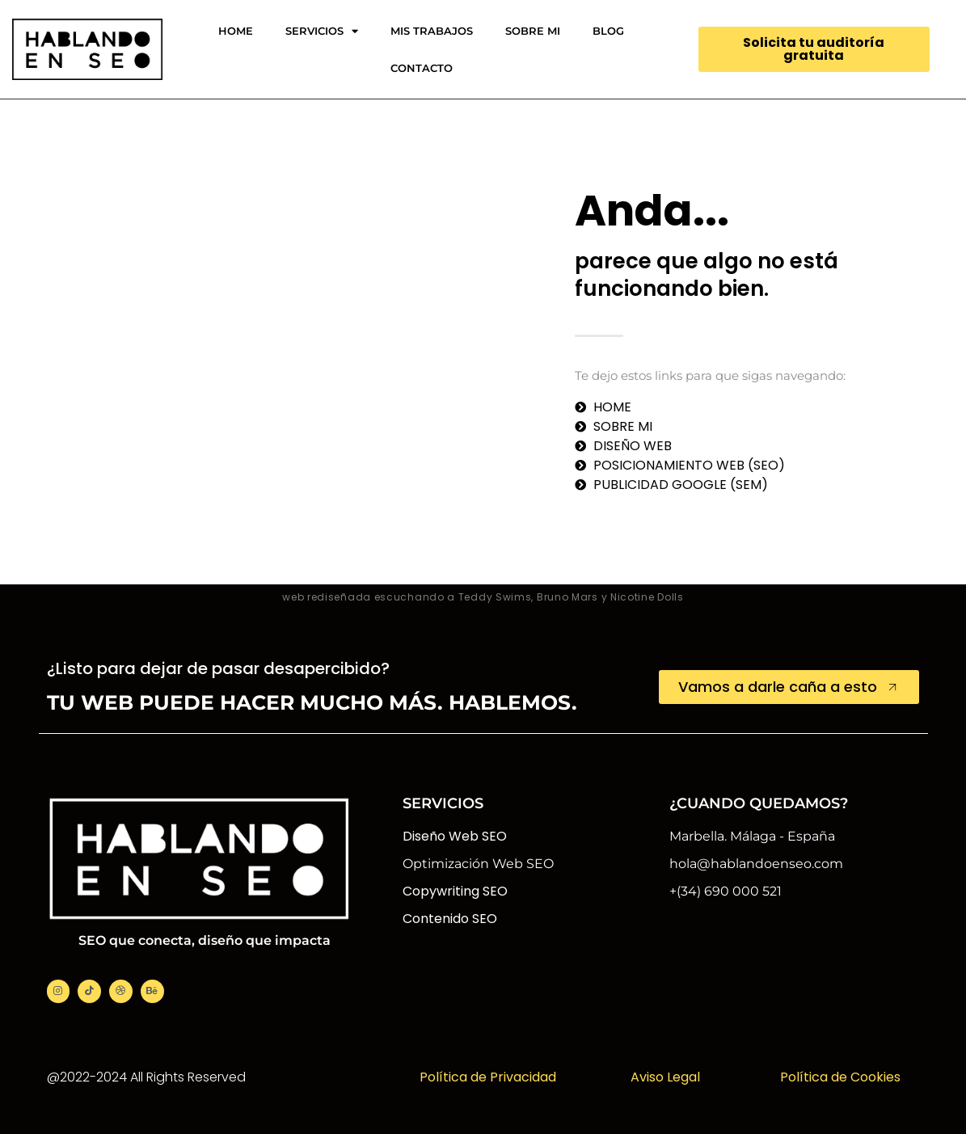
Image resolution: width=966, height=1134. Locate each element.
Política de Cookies (840, 1077)
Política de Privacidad (488, 1077)
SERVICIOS (321, 31)
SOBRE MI (532, 30)
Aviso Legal (665, 1077)
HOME (235, 30)
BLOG (608, 30)
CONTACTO (421, 67)
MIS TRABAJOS (431, 30)
